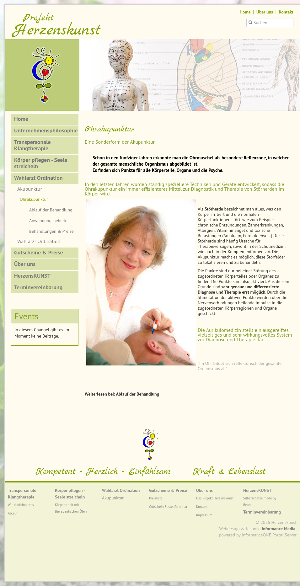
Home (245, 12)
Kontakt (286, 12)
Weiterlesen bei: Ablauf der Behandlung (122, 394)
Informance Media (278, 528)
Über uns (264, 12)
